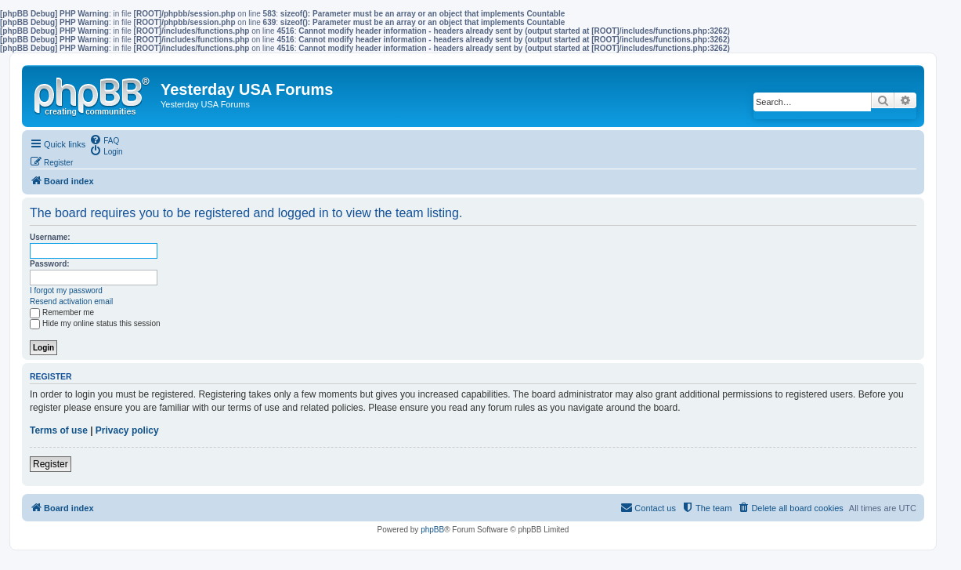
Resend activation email (71, 301)
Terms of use (59, 430)
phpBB (432, 529)
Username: (50, 237)
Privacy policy (127, 430)
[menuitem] (104, 139)
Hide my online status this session (95, 323)
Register (50, 464)
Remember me (62, 312)
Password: (50, 264)
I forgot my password (66, 290)
